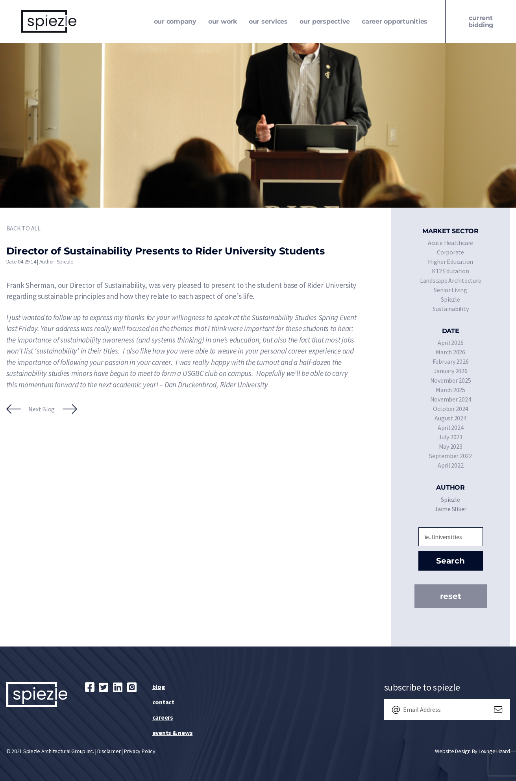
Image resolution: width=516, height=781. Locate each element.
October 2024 (450, 409)
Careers (162, 717)
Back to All (23, 228)
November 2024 (450, 399)
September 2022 (450, 456)
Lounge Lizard (494, 751)
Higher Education (450, 261)
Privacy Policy (139, 751)
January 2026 (451, 371)
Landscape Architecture (450, 280)
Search (450, 560)
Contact (163, 702)
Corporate (450, 252)
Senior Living (450, 290)
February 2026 (451, 361)
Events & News (172, 733)
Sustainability (451, 309)
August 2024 (450, 418)
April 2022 (451, 465)
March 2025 (450, 390)
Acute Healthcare (450, 243)
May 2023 (450, 446)
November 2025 (450, 380)
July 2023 (450, 437)
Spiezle (450, 299)
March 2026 (450, 352)
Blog (158, 687)
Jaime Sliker (450, 509)
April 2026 (451, 342)
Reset (450, 596)
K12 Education (450, 271)
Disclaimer (109, 751)
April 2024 (451, 427)
